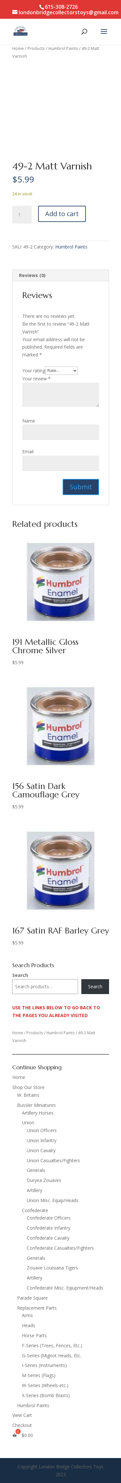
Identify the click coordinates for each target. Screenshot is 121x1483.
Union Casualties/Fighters (53, 1160)
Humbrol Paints (63, 48)
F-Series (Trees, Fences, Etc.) (52, 1345)
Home (18, 48)
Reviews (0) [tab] (32, 275)
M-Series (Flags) (38, 1375)
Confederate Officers (49, 1218)
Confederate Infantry (48, 1228)
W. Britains (28, 1095)
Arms (27, 1315)
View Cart (22, 1415)
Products (36, 48)
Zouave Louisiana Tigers (52, 1268)
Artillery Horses (38, 1113)
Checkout (22, 1425)
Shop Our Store (28, 1087)
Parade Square (32, 1298)
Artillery (34, 1190)
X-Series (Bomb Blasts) (46, 1395)
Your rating (33, 370)
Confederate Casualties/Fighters (60, 1248)
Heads (28, 1325)
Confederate (35, 1210)
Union (28, 1122)
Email (28, 451)
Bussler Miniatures (36, 1105)
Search (20, 975)
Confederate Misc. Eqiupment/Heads (65, 1288)
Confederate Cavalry (48, 1238)
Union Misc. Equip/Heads (52, 1200)
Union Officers (42, 1130)
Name (28, 421)
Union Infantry (41, 1140)
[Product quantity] (22, 215)
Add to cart (62, 213)
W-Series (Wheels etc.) (45, 1385)
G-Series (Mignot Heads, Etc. (51, 1355)
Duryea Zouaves (44, 1180)
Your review (36, 379)
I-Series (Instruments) (44, 1365)
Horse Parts (34, 1335)
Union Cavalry (41, 1150)
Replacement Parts (37, 1308)
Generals (36, 1170)
